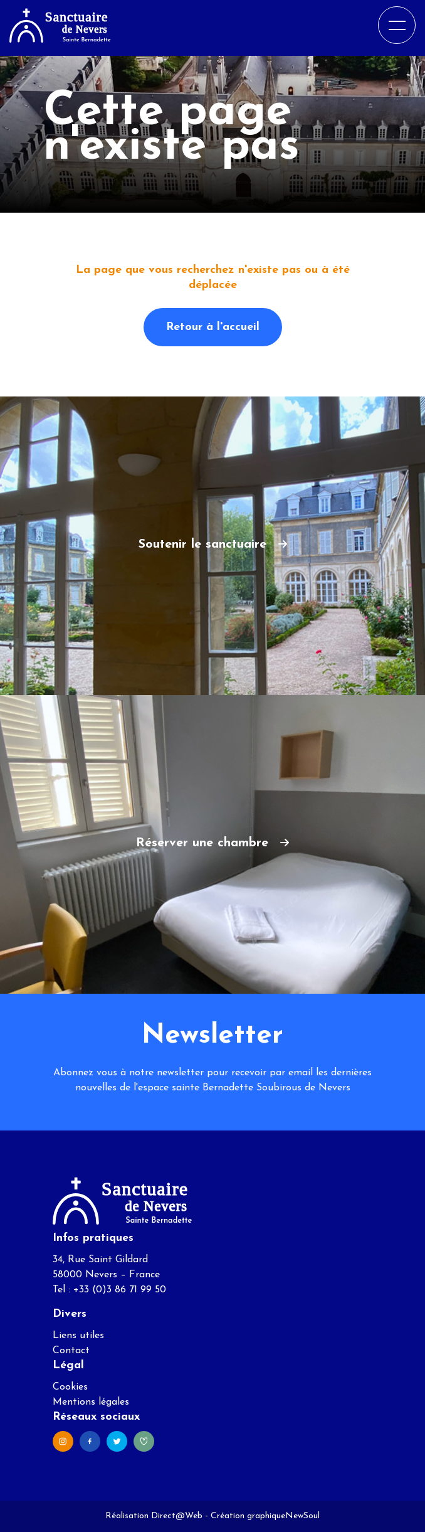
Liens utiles (78, 1336)
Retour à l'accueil (213, 327)
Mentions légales (91, 1402)
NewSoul (302, 1516)
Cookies (70, 1387)
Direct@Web (176, 1516)
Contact (71, 1351)
